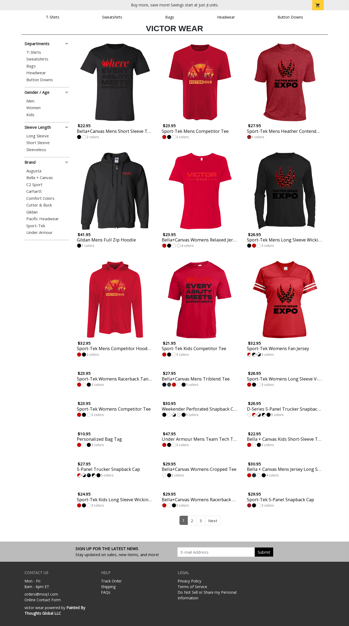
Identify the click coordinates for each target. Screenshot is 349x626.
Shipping (108, 586)
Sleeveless (36, 149)
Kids (30, 114)
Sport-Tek (35, 225)
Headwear (226, 17)
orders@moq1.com (41, 594)
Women (33, 107)
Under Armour (39, 232)
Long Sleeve (37, 136)
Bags (169, 17)
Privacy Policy (189, 581)
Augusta (33, 171)
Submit (264, 552)
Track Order (111, 581)
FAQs (105, 592)
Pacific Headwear (42, 218)
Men (30, 101)
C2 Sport (34, 184)
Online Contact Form (42, 599)
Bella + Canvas (39, 177)
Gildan (32, 212)
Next (212, 520)
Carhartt (34, 191)
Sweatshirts (112, 17)
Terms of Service (192, 586)
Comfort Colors (40, 198)
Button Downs (290, 17)
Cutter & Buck (39, 205)
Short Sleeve (38, 142)
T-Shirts (52, 17)
